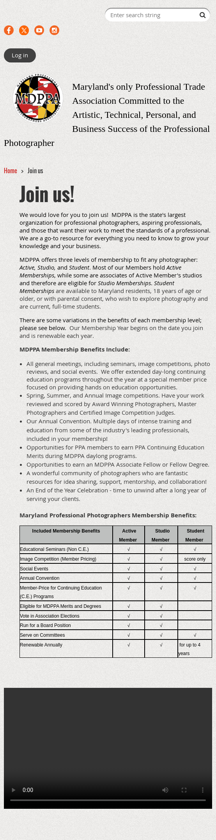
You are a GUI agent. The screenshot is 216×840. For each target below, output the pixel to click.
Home (10, 170)
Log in (20, 55)
